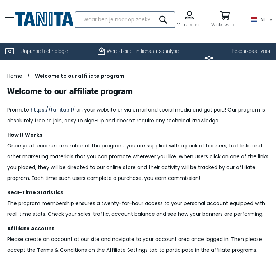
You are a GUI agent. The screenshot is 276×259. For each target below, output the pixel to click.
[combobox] (125, 19)
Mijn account (189, 25)
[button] (262, 20)
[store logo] (44, 19)
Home (14, 75)
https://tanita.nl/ (53, 109)
